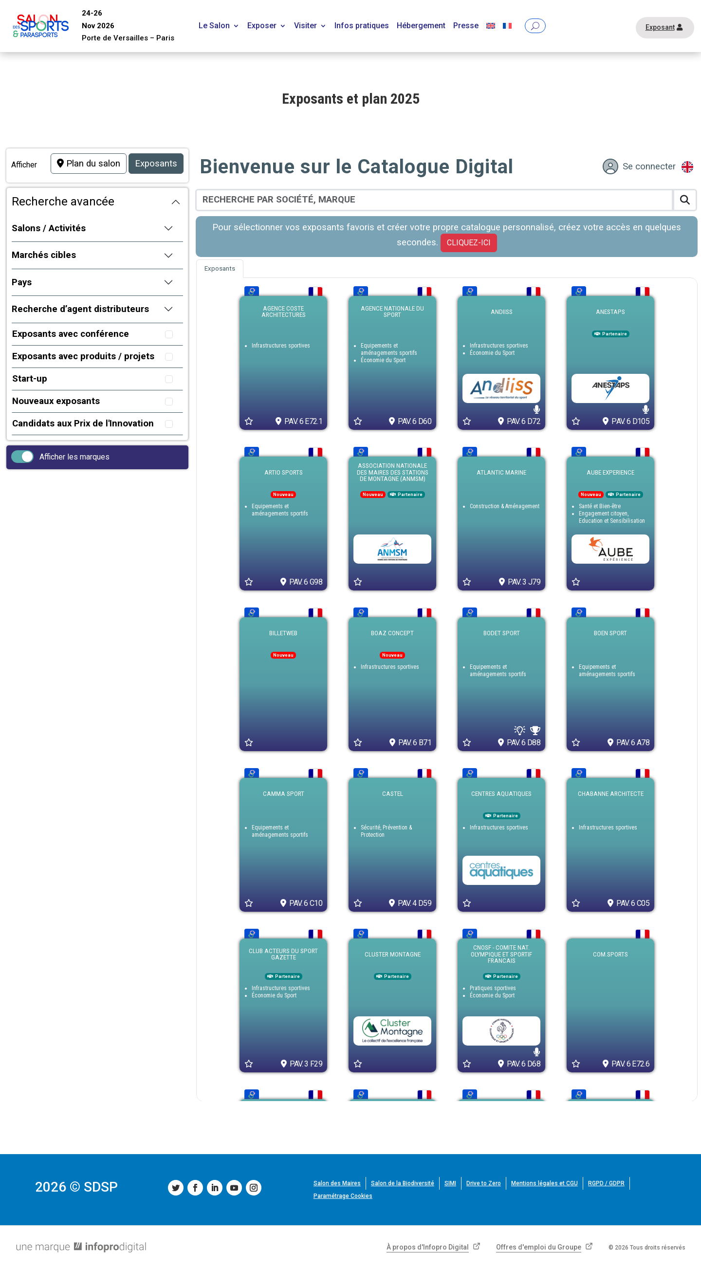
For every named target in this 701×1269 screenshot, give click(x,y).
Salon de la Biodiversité (402, 1183)
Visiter (305, 26)
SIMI (450, 1183)
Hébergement (421, 26)
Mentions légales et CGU (544, 1183)
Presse (466, 26)
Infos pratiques (361, 26)
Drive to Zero (483, 1183)
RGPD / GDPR (606, 1183)
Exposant (660, 27)
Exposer (262, 26)
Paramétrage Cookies (343, 1196)
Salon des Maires (337, 1183)
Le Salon (214, 26)
